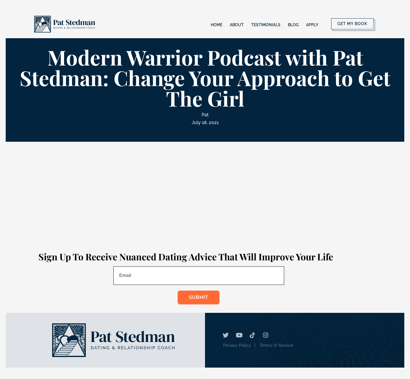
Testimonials (265, 25)
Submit (198, 297)
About (237, 25)
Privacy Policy (237, 345)
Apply (312, 25)
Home (216, 25)
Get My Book (352, 23)
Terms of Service (276, 345)
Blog (293, 25)
